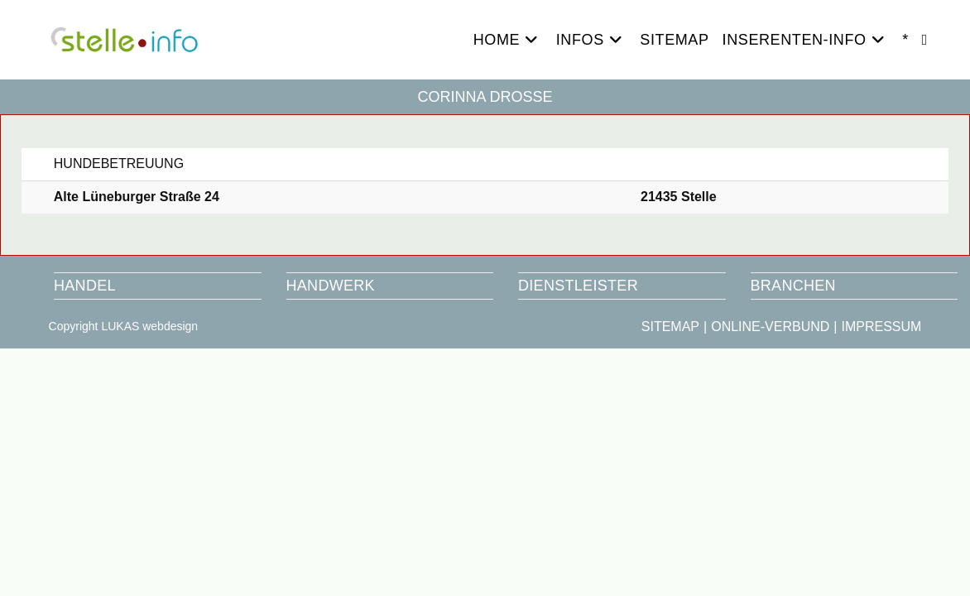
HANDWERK (330, 285)
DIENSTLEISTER (578, 285)
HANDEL (85, 285)
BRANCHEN (793, 285)
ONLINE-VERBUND (770, 327)
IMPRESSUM (881, 327)
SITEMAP (670, 327)
